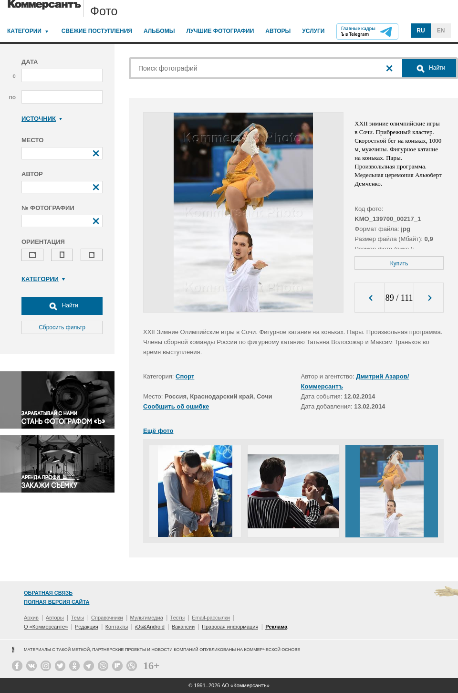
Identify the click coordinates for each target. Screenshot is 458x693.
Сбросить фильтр (62, 327)
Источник (41, 118)
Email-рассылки (211, 617)
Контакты (116, 627)
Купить (399, 263)
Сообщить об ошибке (176, 406)
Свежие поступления (97, 31)
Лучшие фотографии (220, 31)
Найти (62, 306)
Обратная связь (48, 593)
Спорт (185, 376)
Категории (24, 31)
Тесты (177, 617)
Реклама (276, 627)
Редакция (86, 627)
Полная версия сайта (56, 602)
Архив (31, 617)
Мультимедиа (146, 617)
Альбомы (159, 31)
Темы (77, 617)
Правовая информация (230, 627)
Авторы (278, 31)
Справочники (107, 617)
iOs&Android (150, 627)
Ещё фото (158, 430)
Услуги (313, 31)
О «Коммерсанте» (46, 627)
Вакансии (183, 627)
